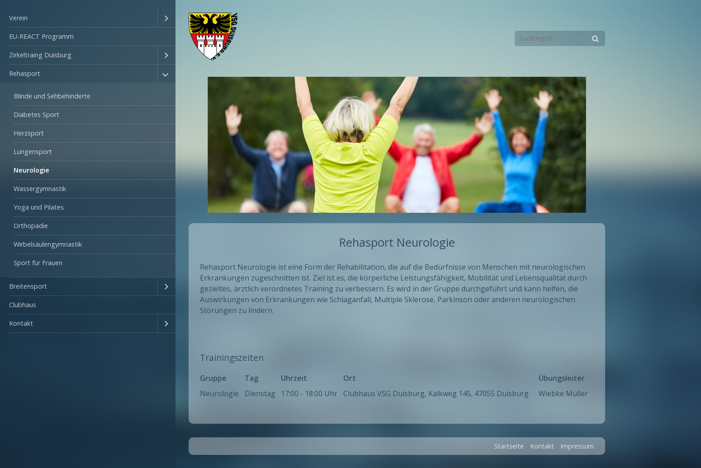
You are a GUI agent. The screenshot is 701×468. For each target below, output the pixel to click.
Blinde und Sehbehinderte (52, 96)
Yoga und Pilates (39, 207)
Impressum (577, 446)
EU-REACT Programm (41, 36)
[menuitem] (87, 18)
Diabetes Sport (36, 114)
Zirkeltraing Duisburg (40, 55)
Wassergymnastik (40, 188)
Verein (18, 18)
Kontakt (21, 323)
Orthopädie (31, 225)
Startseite (509, 446)
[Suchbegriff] (560, 38)
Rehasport (24, 73)
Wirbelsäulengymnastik (48, 244)
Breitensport (28, 286)
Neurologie (31, 170)
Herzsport (29, 133)
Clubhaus (22, 304)
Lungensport (33, 151)
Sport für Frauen (38, 262)
